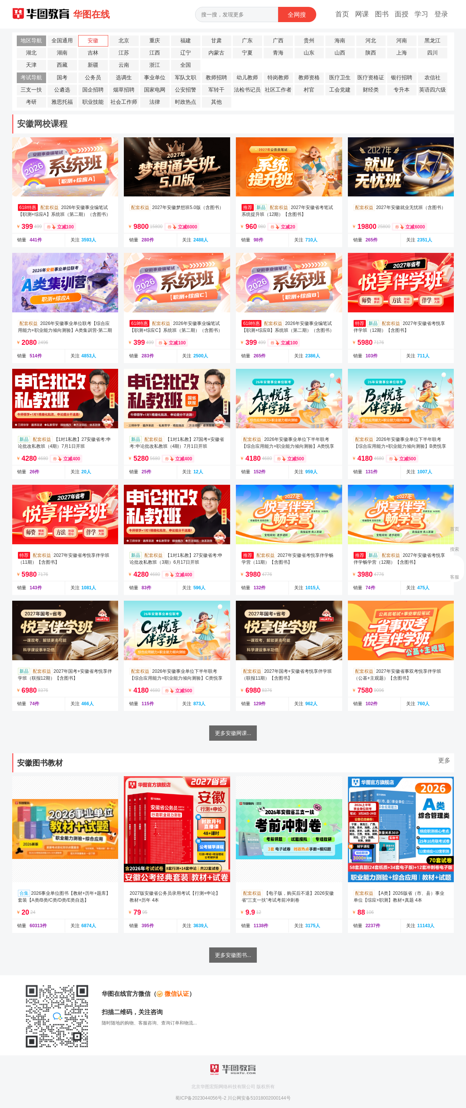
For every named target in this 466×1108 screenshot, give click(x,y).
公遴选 (62, 90)
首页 (342, 14)
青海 (278, 53)
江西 (154, 53)
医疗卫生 (340, 77)
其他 (216, 102)
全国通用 (62, 40)
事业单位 (154, 77)
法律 (154, 102)
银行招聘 (401, 77)
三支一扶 (31, 90)
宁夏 (247, 53)
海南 (340, 40)
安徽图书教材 (40, 763)
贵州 (309, 40)
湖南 (62, 53)
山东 (309, 53)
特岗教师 (278, 77)
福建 (185, 40)
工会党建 (340, 90)
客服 (454, 577)
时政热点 (185, 102)
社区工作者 (278, 90)
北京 (124, 40)
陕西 (370, 53)
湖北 (31, 53)
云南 (124, 65)
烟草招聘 (124, 90)
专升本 (402, 90)
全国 (185, 65)
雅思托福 (62, 102)
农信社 (432, 77)
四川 (432, 53)
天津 (31, 65)
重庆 (154, 40)
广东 (247, 40)
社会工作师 (123, 102)
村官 (309, 90)
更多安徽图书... (233, 955)
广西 (278, 40)
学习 (421, 14)
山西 (340, 53)
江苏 (124, 53)
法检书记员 (247, 90)
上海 (401, 53)
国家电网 (154, 90)
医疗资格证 (370, 77)
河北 (370, 40)
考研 (31, 102)
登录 (441, 14)
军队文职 (185, 77)
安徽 (93, 40)
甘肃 (216, 40)
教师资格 (309, 77)
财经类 (371, 90)
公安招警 (185, 90)
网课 (362, 14)
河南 (401, 40)
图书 (382, 14)
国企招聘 (93, 90)
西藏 (62, 65)
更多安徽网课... (233, 733)
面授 (401, 14)
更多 (444, 760)
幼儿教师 (247, 77)
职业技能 (93, 102)
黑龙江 (432, 40)
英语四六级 (432, 90)
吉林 (93, 53)
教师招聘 (216, 77)
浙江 (154, 65)
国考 (62, 77)
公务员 (93, 77)
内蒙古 (216, 53)
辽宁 (185, 53)
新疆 (93, 65)
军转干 (216, 90)
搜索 (454, 549)
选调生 (124, 77)
